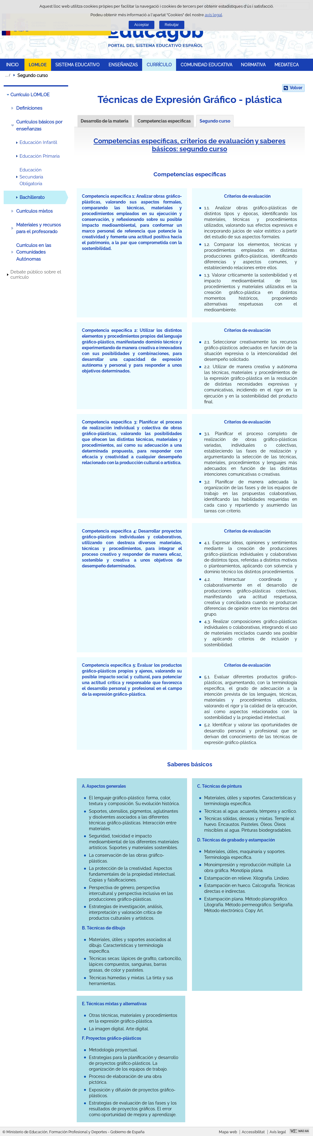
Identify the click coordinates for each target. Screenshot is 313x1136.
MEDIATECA (286, 64)
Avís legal (278, 1132)
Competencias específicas (164, 121)
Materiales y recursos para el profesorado (38, 228)
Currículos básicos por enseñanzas (39, 125)
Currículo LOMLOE (30, 94)
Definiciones (29, 108)
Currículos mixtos (34, 211)
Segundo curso (215, 121)
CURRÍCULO (159, 64)
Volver (296, 87)
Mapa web (228, 1132)
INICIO (12, 64)
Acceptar (141, 25)
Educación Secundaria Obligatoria (31, 176)
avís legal (213, 15)
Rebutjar (172, 25)
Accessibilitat (253, 1132)
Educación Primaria (40, 156)
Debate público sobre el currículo (35, 274)
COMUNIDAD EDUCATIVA (206, 64)
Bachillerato (32, 197)
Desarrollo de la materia (104, 121)
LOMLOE (37, 64)
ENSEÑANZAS (123, 64)
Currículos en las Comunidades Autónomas (33, 252)
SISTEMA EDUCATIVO (77, 64)
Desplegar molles (7, 75)
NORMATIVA (253, 64)
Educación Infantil (38, 142)
